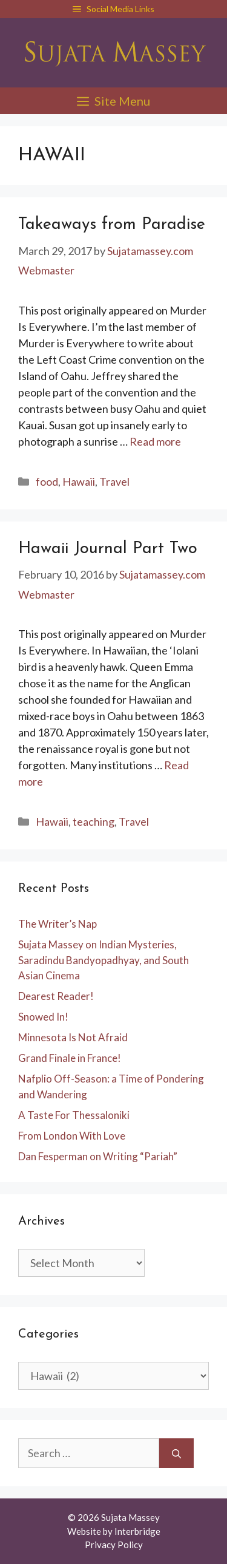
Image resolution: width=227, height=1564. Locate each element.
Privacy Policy (114, 1544)
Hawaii (78, 481)
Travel (114, 481)
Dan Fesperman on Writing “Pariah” (97, 1156)
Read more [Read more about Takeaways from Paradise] (155, 441)
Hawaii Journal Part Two (107, 549)
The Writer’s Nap (57, 923)
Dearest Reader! (56, 996)
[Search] (176, 1453)
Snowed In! (43, 1016)
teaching (93, 821)
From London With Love (71, 1135)
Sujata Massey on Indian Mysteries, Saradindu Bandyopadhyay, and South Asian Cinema (103, 960)
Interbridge (137, 1531)
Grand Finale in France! (69, 1058)
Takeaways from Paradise (111, 225)
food (47, 481)
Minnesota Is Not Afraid (73, 1037)
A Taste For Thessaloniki (74, 1115)
